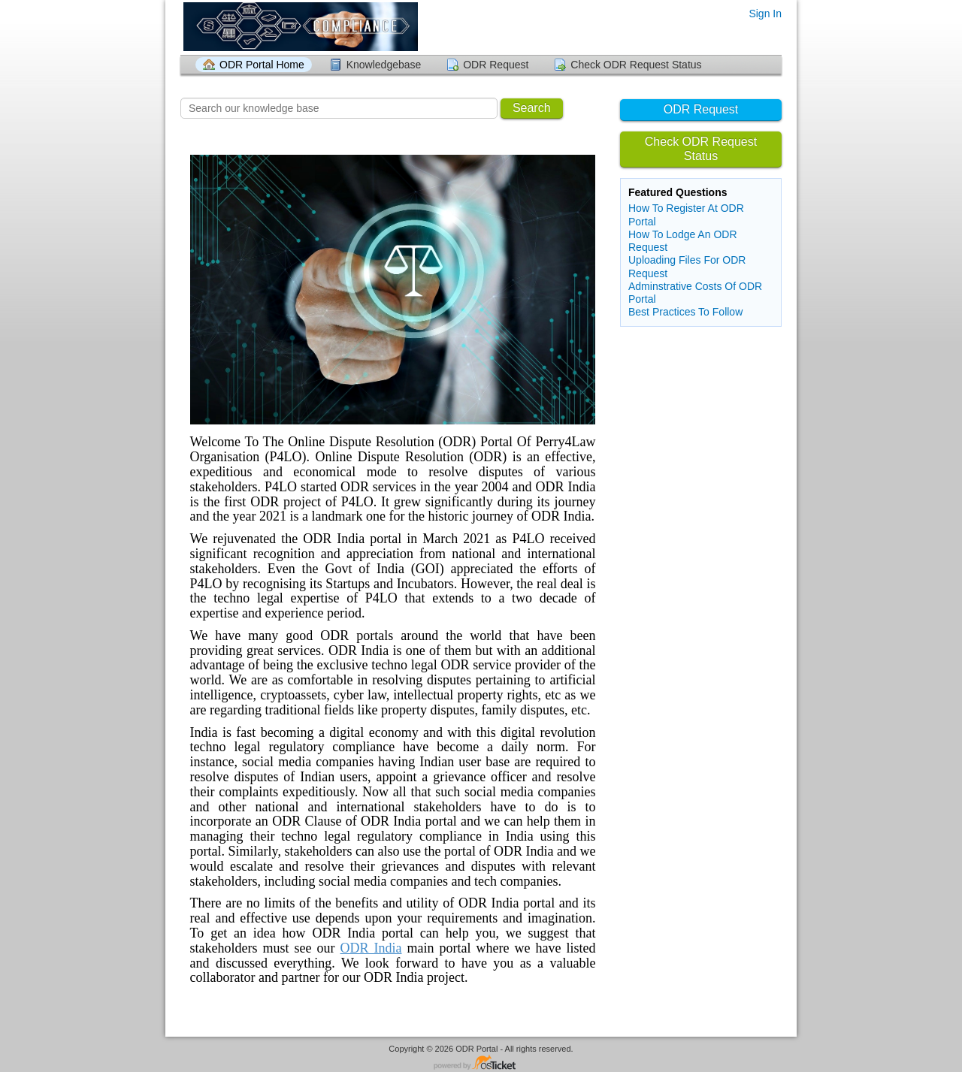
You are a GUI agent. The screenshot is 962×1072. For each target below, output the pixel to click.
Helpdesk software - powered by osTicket (481, 1063)
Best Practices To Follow (685, 312)
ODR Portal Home (261, 65)
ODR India (371, 948)
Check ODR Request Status (635, 65)
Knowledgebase (384, 65)
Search (532, 107)
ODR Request (495, 65)
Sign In (765, 14)
